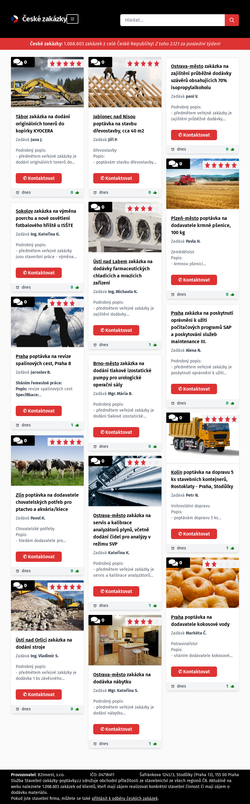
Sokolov (24, 211)
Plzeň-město (185, 218)
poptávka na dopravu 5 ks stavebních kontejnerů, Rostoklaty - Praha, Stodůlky (202, 479)
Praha (22, 356)
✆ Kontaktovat (39, 178)
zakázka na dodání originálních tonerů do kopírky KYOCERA (43, 124)
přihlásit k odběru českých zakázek (125, 798)
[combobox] (172, 20)
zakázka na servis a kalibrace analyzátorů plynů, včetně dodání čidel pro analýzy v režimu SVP (122, 530)
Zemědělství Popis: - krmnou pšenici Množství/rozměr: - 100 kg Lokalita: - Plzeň (188, 258)
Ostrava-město (187, 66)
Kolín (176, 472)
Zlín (20, 495)
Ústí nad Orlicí (31, 640)
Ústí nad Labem (110, 261)
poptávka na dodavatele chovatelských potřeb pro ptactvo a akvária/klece (47, 502)
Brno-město (106, 363)
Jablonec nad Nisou (114, 116)
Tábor (22, 116)
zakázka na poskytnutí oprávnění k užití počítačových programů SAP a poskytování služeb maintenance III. (202, 327)
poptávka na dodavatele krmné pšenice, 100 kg (201, 225)
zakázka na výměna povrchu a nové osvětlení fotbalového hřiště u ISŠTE (46, 218)
